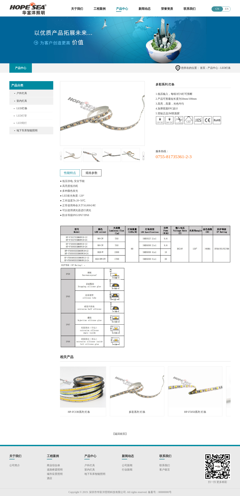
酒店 (49, 478)
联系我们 (190, 8)
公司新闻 (127, 465)
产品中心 (122, 8)
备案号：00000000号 (159, 492)
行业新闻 (127, 469)
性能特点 (70, 172)
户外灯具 (21, 93)
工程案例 (100, 8)
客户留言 (164, 469)
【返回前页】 (120, 433)
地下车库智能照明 (27, 130)
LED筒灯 (21, 123)
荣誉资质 (167, 8)
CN (217, 8)
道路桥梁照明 (55, 469)
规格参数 (92, 172)
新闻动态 (145, 8)
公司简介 (14, 465)
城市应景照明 (55, 474)
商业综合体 (53, 465)
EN (227, 8)
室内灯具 (21, 100)
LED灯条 (21, 108)
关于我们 (77, 8)
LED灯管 (21, 115)
